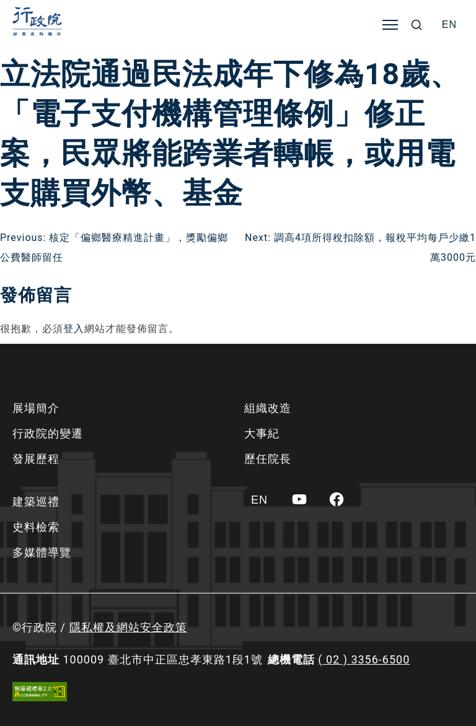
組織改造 (267, 407)
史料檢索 (36, 526)
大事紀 (262, 433)
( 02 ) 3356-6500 (364, 659)
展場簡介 (36, 407)
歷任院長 (267, 458)
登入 (73, 329)
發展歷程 (36, 458)
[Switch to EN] (449, 24)
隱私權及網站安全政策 (128, 627)
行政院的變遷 (47, 433)
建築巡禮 (36, 501)
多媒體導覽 (41, 552)
